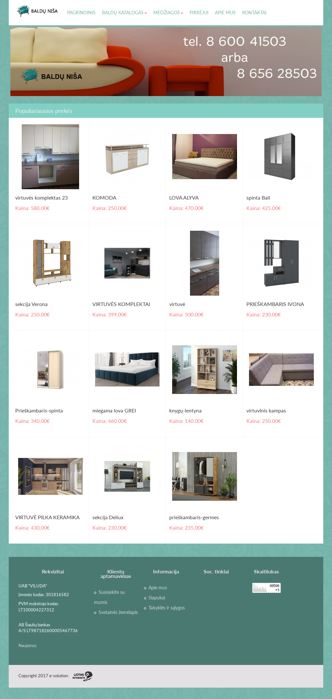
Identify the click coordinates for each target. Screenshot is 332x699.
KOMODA (104, 197)
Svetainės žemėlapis (118, 612)
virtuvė (177, 304)
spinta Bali (258, 197)
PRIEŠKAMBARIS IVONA (275, 304)
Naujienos (27, 645)
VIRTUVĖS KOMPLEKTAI (121, 304)
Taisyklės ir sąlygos (166, 607)
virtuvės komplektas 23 (41, 197)
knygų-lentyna (185, 410)
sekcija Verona (31, 304)
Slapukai (156, 597)
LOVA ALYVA (184, 197)
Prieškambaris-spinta (39, 410)
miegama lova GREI (114, 410)
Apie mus (157, 587)
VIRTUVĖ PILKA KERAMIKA (47, 517)
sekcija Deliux (108, 517)
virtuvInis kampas (266, 410)
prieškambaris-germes (194, 517)
